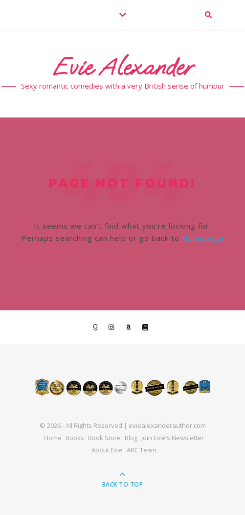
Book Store (104, 437)
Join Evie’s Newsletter (172, 437)
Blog (131, 437)
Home (53, 437)
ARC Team (141, 449)
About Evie (107, 449)
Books (75, 437)
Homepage (203, 238)
